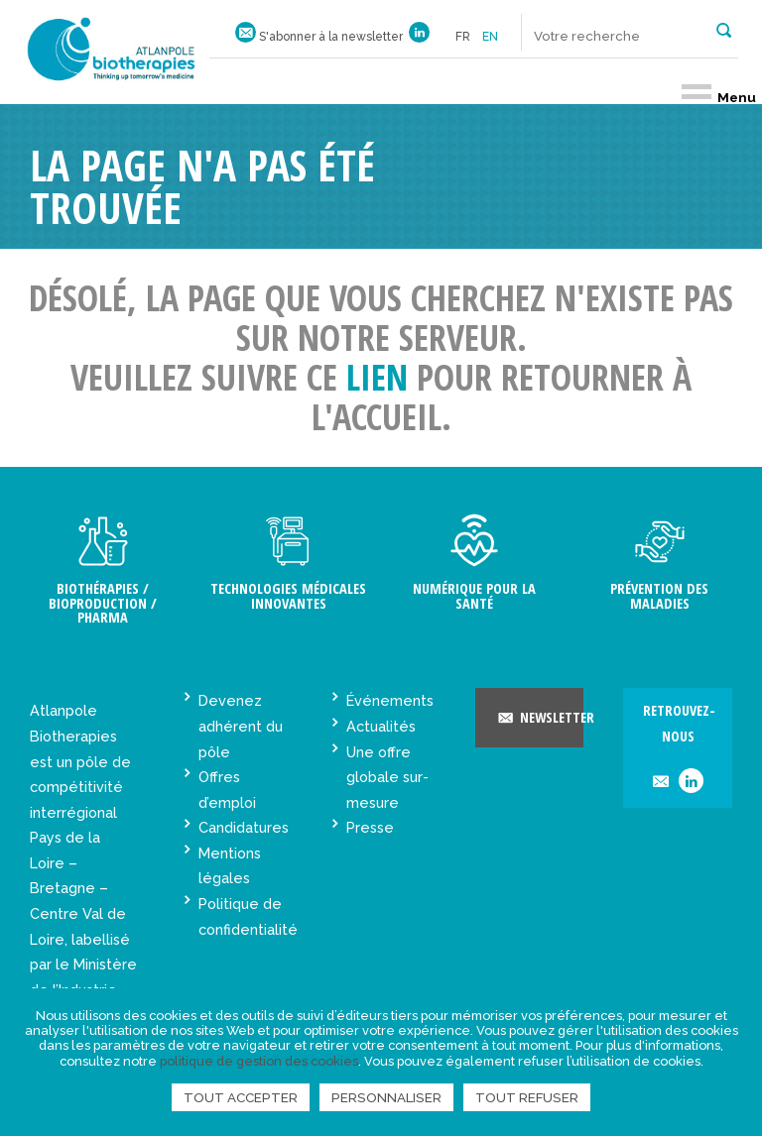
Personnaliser (386, 1097)
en (490, 37)
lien (377, 377)
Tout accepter (241, 1097)
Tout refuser (526, 1097)
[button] (723, 29)
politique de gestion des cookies (259, 1061)
